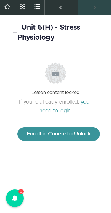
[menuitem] (22, 7)
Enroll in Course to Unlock (59, 134)
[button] (7, 7)
